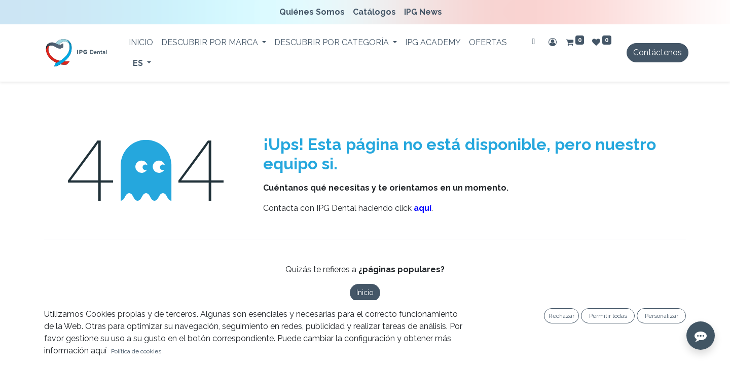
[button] (15, 349)
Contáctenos (657, 52)
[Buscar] (533, 41)
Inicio (365, 292)
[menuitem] (314, 12)
